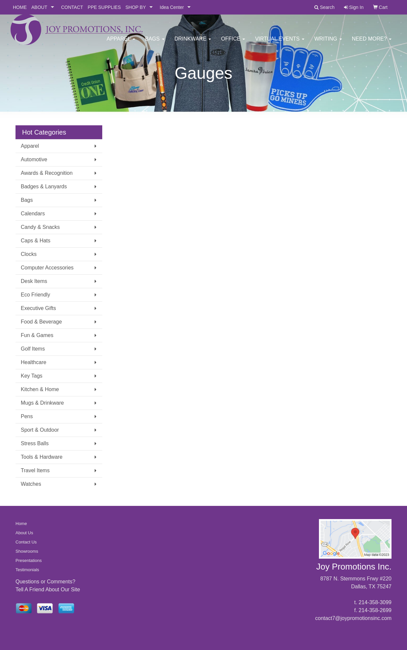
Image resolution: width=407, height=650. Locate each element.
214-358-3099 (375, 602)
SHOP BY (135, 7)
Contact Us (26, 542)
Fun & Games (37, 335)
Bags (155, 43)
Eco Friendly (35, 294)
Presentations (29, 560)
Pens (27, 416)
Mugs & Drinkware (42, 403)
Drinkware (192, 43)
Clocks (29, 254)
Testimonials (27, 569)
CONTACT (72, 7)
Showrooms (27, 551)
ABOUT (39, 7)
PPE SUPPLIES (104, 7)
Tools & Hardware (41, 457)
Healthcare (33, 362)
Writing (328, 43)
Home (21, 523)
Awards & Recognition (47, 173)
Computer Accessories (47, 267)
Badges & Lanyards (44, 186)
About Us (24, 532)
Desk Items (34, 281)
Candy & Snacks (40, 227)
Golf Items (33, 349)
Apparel (121, 43)
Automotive (34, 159)
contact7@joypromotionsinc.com (353, 618)
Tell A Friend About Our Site (48, 589)
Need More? (371, 43)
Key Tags (32, 376)
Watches (31, 484)
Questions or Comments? (45, 581)
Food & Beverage (41, 322)
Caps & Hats (35, 240)
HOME (20, 7)
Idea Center (172, 7)
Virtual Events (279, 43)
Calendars (33, 213)
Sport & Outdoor (40, 430)
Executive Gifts (38, 308)
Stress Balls (34, 443)
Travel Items (35, 470)
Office (233, 43)
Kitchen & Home (40, 389)
